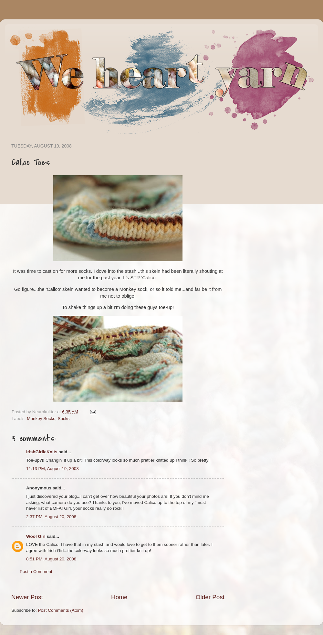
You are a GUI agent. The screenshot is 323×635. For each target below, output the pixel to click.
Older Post (210, 597)
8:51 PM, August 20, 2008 (51, 559)
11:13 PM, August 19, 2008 (52, 468)
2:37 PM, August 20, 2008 (51, 516)
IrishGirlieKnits (41, 451)
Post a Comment (36, 571)
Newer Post (27, 597)
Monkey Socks (41, 418)
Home (119, 597)
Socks (64, 418)
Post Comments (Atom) (60, 610)
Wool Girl (36, 536)
